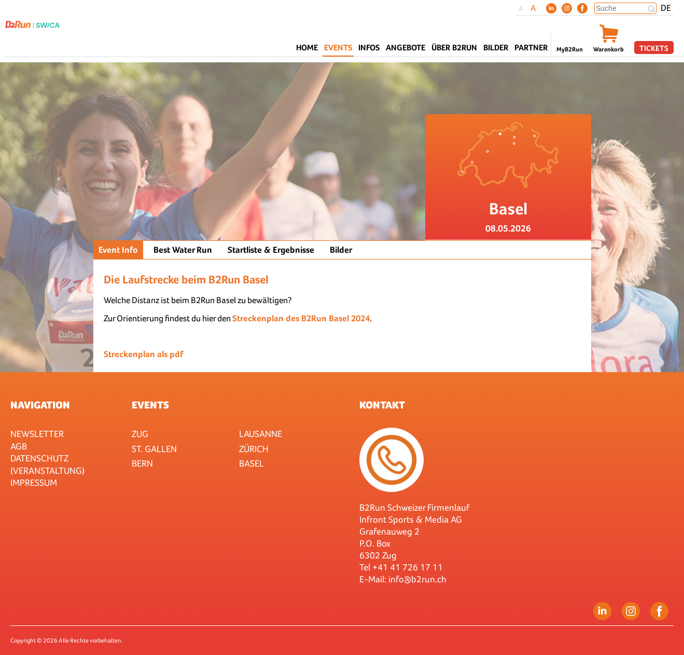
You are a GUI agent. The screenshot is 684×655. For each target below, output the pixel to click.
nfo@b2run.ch (418, 579)
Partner (531, 47)
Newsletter (37, 433)
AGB (18, 446)
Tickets (653, 48)
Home (307, 47)
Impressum (33, 482)
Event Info (118, 250)
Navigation (40, 405)
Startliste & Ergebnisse (271, 250)
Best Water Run (182, 250)
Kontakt (382, 405)
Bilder (495, 47)
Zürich (254, 448)
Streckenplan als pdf (143, 354)
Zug (140, 433)
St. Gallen (154, 448)
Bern (142, 463)
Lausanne (260, 433)
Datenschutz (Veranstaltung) (47, 464)
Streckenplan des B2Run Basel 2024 (301, 318)
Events (150, 405)
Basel (251, 463)
